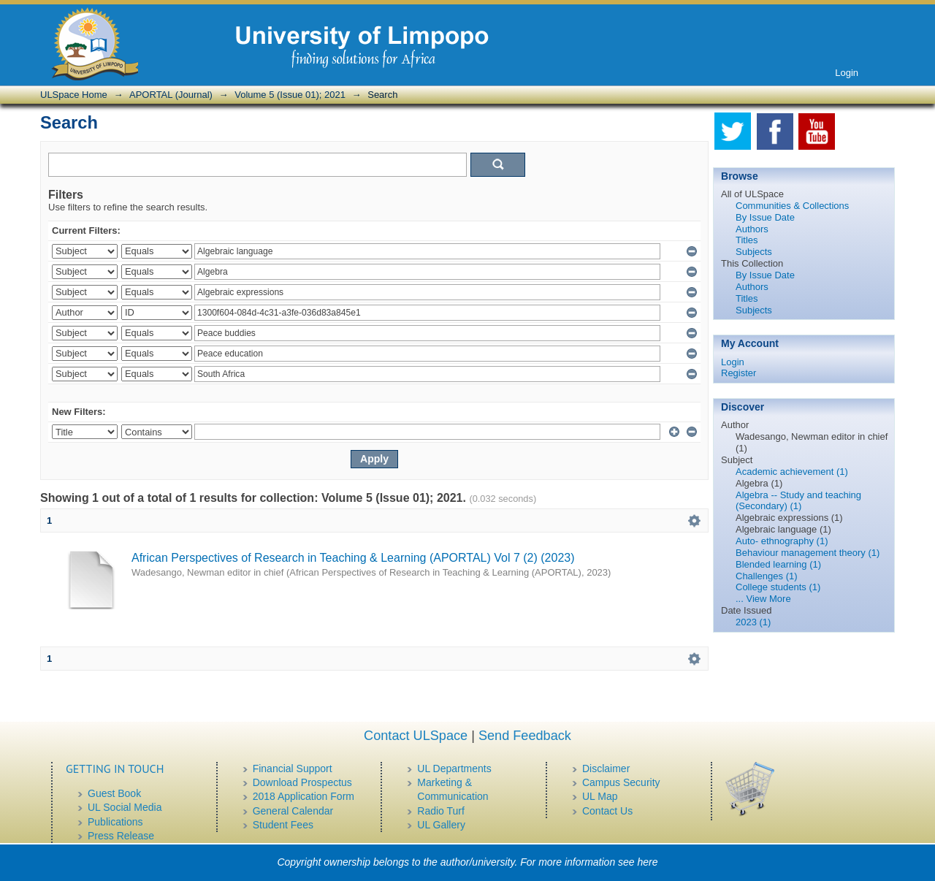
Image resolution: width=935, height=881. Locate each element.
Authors (752, 229)
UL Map (600, 796)
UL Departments (454, 768)
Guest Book (114, 793)
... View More (763, 598)
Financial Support (292, 768)
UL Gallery (441, 825)
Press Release (121, 836)
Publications (115, 822)
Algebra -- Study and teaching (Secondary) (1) (798, 500)
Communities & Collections (792, 205)
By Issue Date (765, 217)
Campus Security (621, 782)
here (648, 862)
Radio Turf (441, 811)
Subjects (754, 251)
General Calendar (293, 811)
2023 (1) (753, 622)
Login (846, 72)
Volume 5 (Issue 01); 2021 (290, 94)
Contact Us (607, 811)
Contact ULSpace (416, 735)
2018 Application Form (303, 796)
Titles (747, 239)
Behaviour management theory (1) (807, 552)
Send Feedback (524, 735)
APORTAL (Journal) (171, 94)
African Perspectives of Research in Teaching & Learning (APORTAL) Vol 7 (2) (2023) (353, 558)
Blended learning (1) (778, 564)
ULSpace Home (73, 94)
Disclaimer (606, 768)
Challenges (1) (767, 576)
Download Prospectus (302, 782)
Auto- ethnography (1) (782, 540)
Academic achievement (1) (792, 471)
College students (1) (778, 586)
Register (738, 372)
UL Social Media (124, 807)
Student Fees (283, 825)
